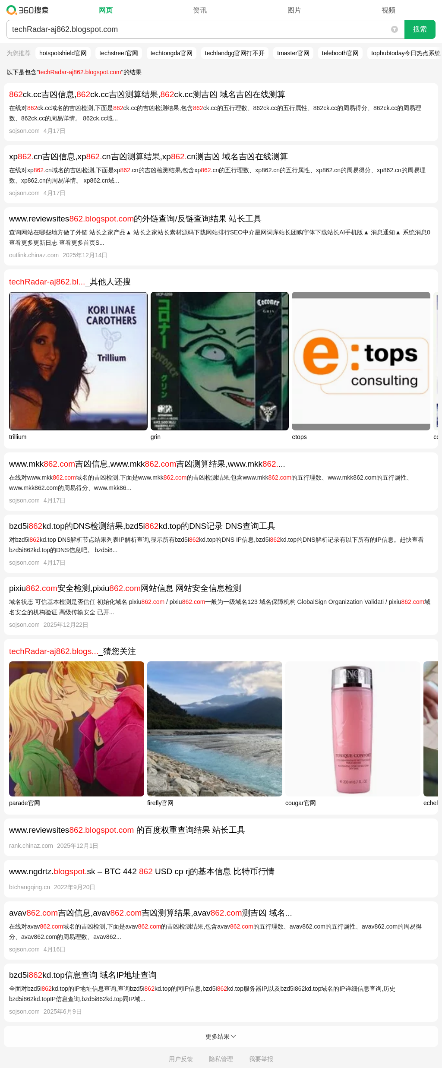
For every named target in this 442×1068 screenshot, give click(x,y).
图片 (294, 10)
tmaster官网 (293, 53)
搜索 (420, 29)
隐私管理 (221, 1058)
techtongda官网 (172, 53)
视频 (388, 10)
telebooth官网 (340, 53)
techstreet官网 (118, 53)
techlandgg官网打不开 (235, 53)
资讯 (200, 10)
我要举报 (261, 1058)
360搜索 (29, 10)
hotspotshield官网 (63, 53)
